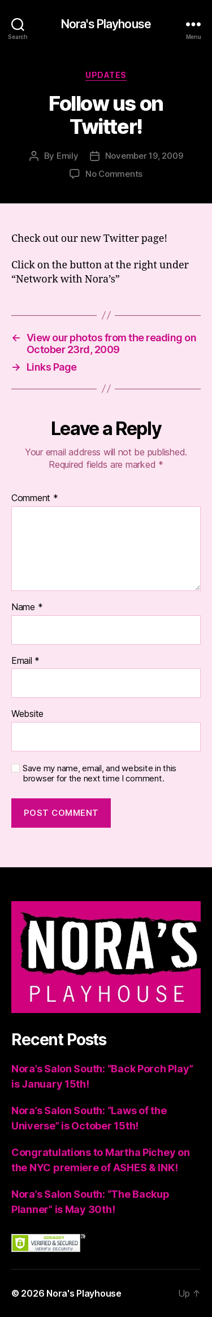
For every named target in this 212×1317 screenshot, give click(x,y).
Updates (106, 75)
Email (25, 661)
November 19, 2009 (144, 155)
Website (27, 714)
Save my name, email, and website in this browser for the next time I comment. (99, 773)
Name (26, 607)
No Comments (113, 173)
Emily (68, 155)
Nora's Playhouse (106, 24)
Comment (34, 498)
